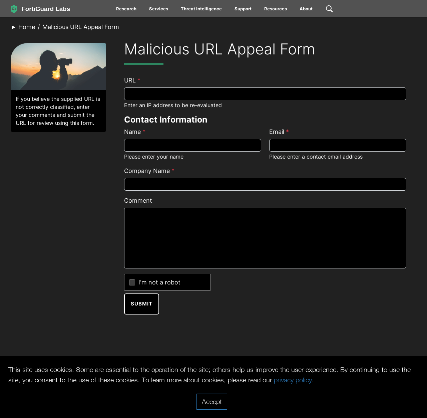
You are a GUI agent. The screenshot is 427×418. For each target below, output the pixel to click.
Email (279, 131)
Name (134, 131)
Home (26, 26)
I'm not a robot (159, 282)
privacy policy (293, 380)
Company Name (149, 170)
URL (132, 80)
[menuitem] (126, 10)
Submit (141, 303)
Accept (212, 401)
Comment (138, 200)
